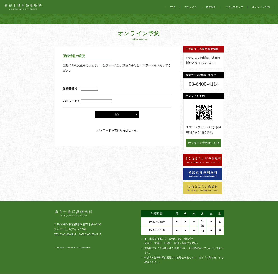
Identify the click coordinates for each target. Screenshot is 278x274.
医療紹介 (211, 7)
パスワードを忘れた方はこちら (117, 130)
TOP (172, 7)
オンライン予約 (261, 7)
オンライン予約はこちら (203, 142)
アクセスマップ (234, 7)
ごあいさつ (190, 7)
